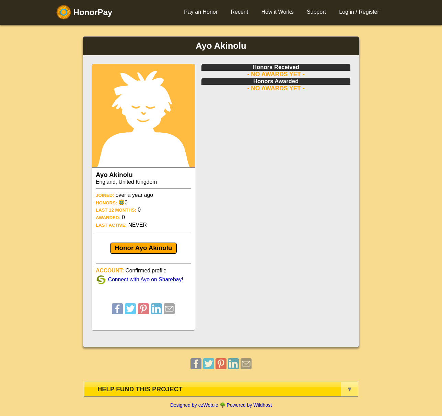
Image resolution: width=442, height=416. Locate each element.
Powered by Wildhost (249, 405)
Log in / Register (359, 12)
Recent (239, 12)
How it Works (277, 12)
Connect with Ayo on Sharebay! (145, 279)
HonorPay (84, 12)
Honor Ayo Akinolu (143, 247)
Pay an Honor (201, 12)
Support (316, 12)
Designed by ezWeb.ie (194, 405)
